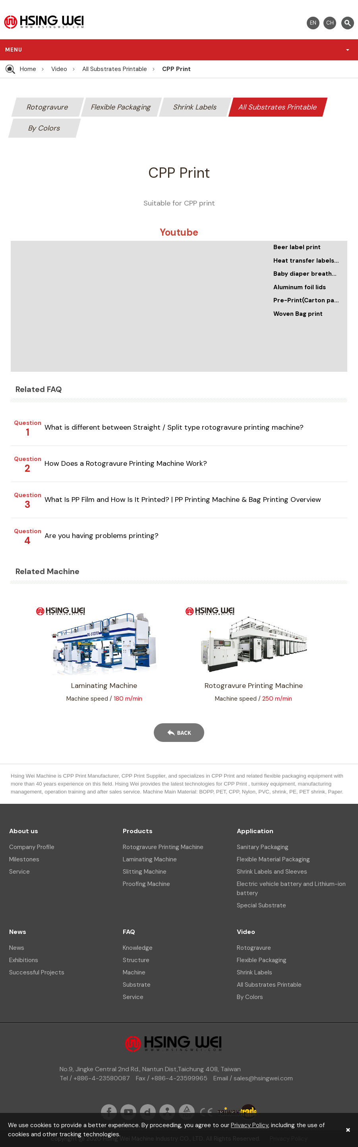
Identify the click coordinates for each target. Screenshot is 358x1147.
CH (330, 22)
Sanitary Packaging (262, 847)
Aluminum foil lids (299, 287)
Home (28, 69)
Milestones (24, 859)
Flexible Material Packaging (273, 859)
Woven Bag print (298, 314)
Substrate (137, 985)
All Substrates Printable (114, 69)
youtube (128, 1112)
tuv (187, 1112)
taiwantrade (237, 1112)
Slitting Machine (144, 872)
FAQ (129, 932)
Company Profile (31, 847)
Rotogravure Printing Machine (163, 847)
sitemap (167, 1112)
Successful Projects (36, 972)
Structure (136, 960)
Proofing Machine (146, 884)
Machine (134, 972)
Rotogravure (48, 107)
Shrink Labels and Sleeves (272, 872)
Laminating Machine (150, 859)
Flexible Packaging (121, 107)
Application (255, 831)
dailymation (148, 1112)
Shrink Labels (195, 107)
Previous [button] (21, 653)
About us (23, 831)
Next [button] (337, 653)
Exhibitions (23, 960)
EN (313, 22)
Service (19, 872)
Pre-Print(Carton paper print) (306, 300)
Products (138, 831)
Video (59, 69)
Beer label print (297, 247)
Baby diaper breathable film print (306, 274)
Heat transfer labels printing (306, 261)
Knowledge (138, 948)
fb (109, 1112)
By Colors (44, 128)
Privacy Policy (249, 1125)
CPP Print (176, 69)
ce (206, 1112)
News (17, 932)
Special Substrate (261, 905)
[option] (253, 653)
